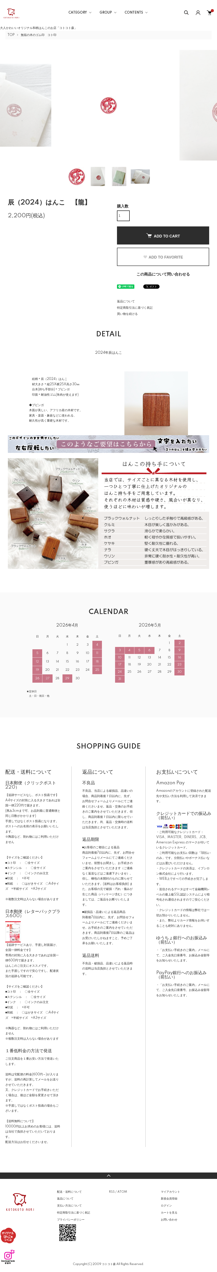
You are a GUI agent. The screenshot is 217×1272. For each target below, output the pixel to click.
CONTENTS (134, 12)
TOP (11, 35)
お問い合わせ (169, 1219)
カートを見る (169, 1212)
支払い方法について (69, 1205)
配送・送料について (69, 1191)
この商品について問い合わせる (163, 274)
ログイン (166, 1205)
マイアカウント (170, 1191)
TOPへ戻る (108, 1176)
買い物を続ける (127, 314)
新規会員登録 (169, 1198)
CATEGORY (77, 12)
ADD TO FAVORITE (163, 257)
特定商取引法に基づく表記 (135, 308)
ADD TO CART (163, 235)
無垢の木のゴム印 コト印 (38, 35)
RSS (112, 1191)
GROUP (106, 12)
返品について (126, 301)
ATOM (122, 1191)
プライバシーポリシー (71, 1219)
